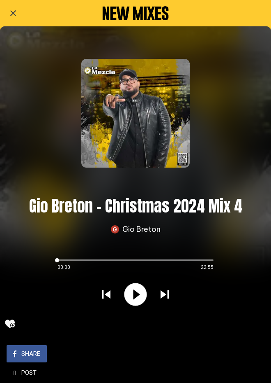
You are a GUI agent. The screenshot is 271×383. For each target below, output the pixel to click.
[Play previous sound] (106, 295)
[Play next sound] (164, 295)
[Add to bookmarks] (10, 324)
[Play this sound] (135, 295)
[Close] (13, 13)
